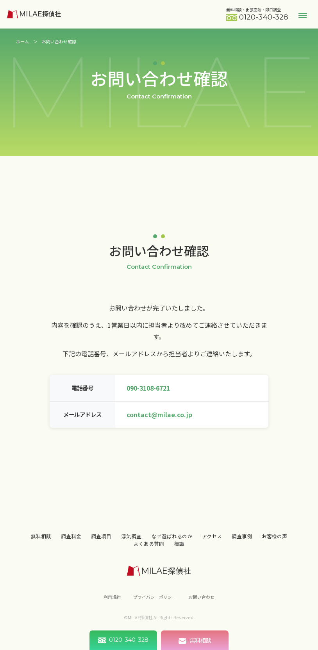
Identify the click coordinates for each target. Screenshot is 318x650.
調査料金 (71, 541)
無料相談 (41, 541)
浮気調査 (131, 541)
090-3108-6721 (148, 388)
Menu (302, 15)
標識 (179, 549)
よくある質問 (149, 549)
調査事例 (242, 541)
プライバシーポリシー (154, 602)
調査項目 (101, 541)
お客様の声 (274, 541)
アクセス (212, 541)
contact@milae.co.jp (159, 414)
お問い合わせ (201, 602)
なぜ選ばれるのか (172, 541)
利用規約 (112, 602)
